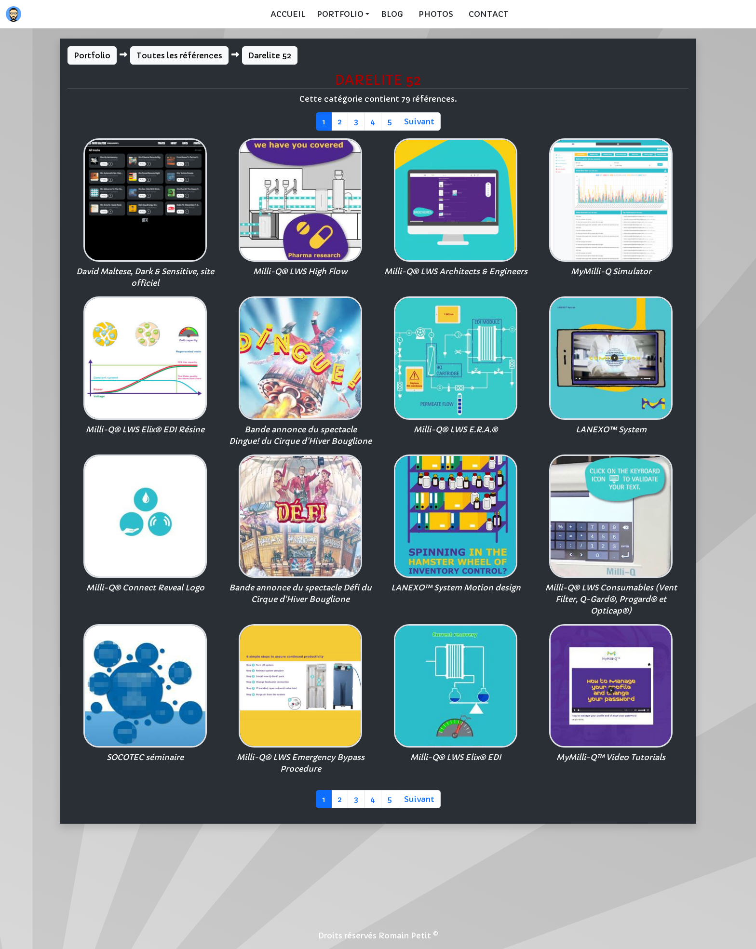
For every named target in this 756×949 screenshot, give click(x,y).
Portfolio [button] (340, 14)
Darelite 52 (269, 55)
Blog (392, 14)
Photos (435, 14)
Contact (489, 14)
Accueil (287, 14)
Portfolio (92, 55)
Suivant (419, 121)
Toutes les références (179, 55)
